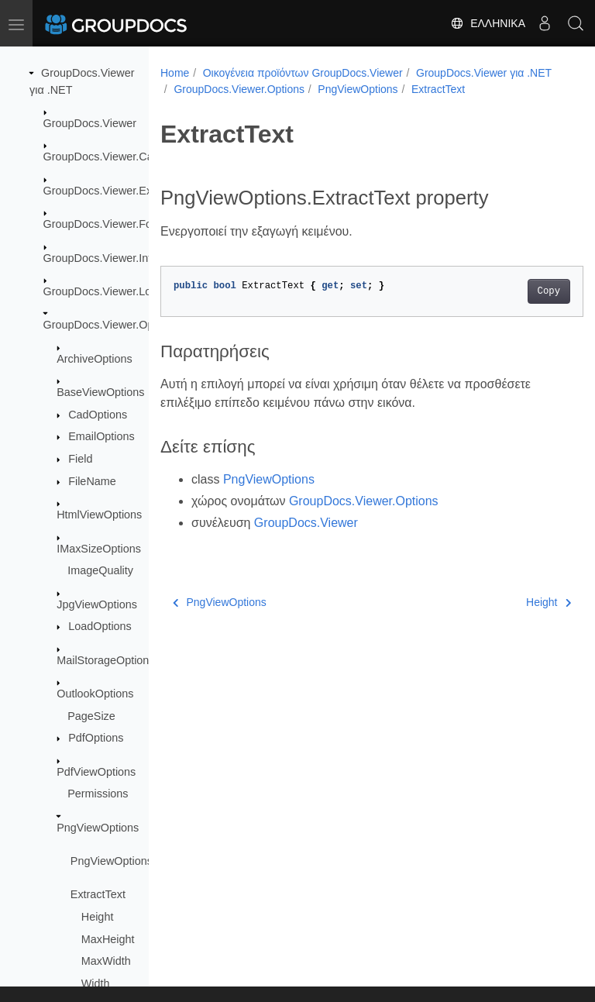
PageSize (91, 716)
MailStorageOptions (105, 660)
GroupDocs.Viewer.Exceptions (118, 190)
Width (95, 983)
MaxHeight (108, 939)
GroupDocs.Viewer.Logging (111, 291)
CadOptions (97, 414)
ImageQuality (100, 570)
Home (174, 73)
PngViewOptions (98, 827)
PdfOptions (95, 738)
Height (97, 917)
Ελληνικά (487, 23)
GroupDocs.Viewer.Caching (112, 156)
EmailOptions (101, 436)
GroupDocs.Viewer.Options (110, 325)
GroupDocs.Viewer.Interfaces (115, 258)
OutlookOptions (95, 693)
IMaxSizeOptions (99, 548)
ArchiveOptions (94, 359)
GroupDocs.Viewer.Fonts (105, 224)
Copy (518, 307)
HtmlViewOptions (99, 514)
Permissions (97, 793)
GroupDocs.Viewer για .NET (241, 89)
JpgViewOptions (97, 604)
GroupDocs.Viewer (90, 123)
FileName (92, 481)
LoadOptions (100, 626)
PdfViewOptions (96, 772)
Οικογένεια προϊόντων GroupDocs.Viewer (303, 73)
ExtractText (98, 894)
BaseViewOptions (100, 392)
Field (80, 459)
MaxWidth (106, 961)
